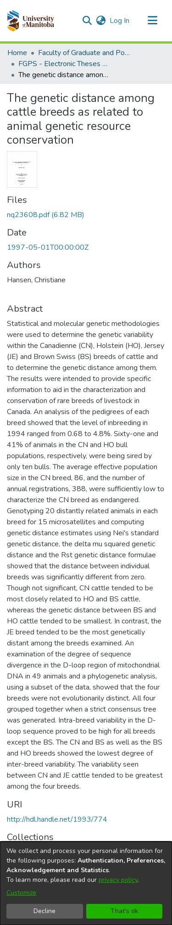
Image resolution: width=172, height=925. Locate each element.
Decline (44, 911)
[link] (45, 215)
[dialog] (86, 883)
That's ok (124, 911)
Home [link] (17, 53)
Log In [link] (120, 21)
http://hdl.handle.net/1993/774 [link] (57, 819)
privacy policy (118, 879)
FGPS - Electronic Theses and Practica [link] (64, 64)
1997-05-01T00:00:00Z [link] (48, 247)
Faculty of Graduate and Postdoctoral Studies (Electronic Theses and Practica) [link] (84, 53)
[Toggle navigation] (152, 20)
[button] (30, 20)
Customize (21, 892)
